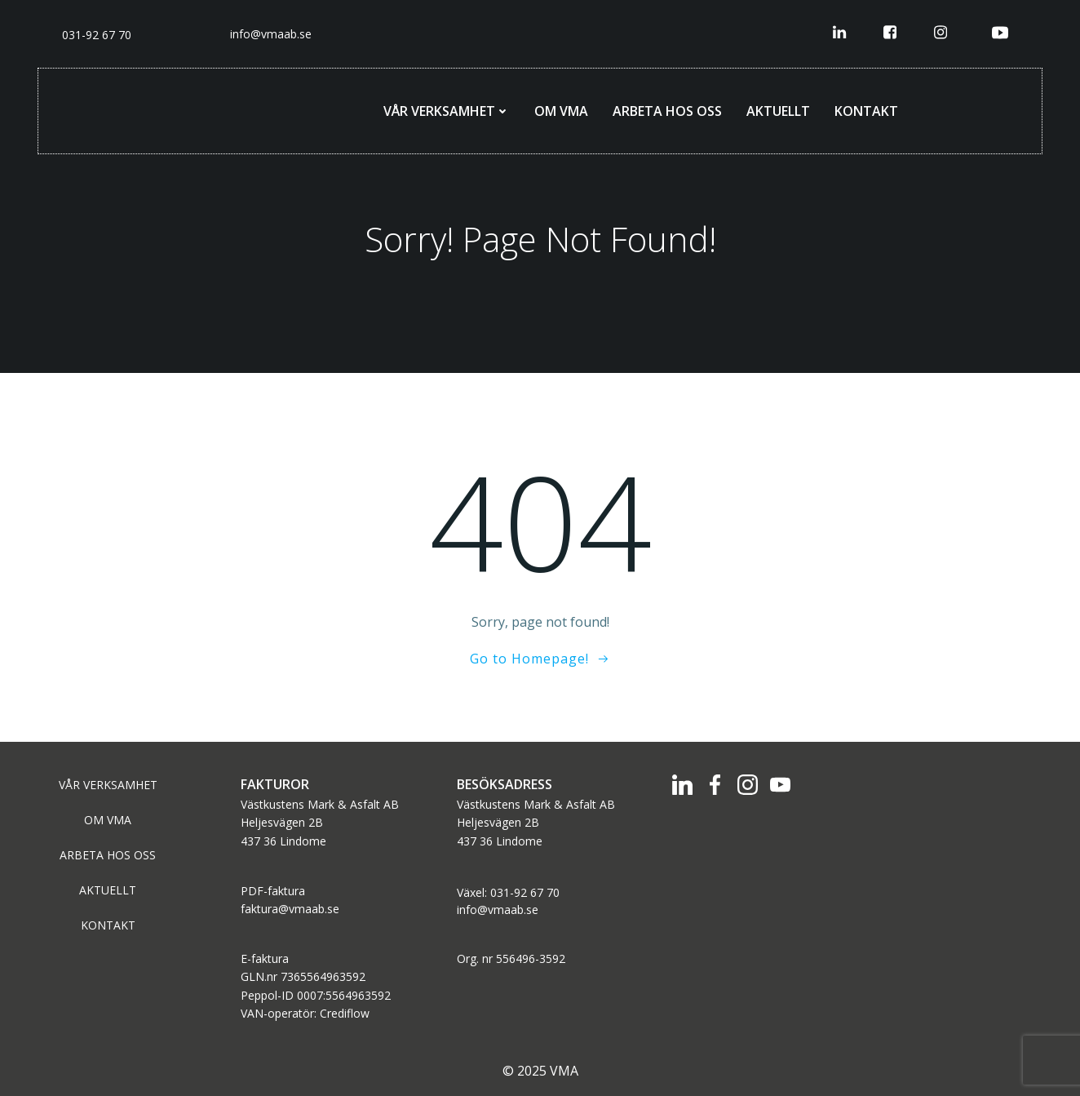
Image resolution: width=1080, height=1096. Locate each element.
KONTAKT (866, 111)
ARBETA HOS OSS (667, 111)
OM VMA (561, 111)
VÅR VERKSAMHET (446, 111)
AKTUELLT (778, 111)
